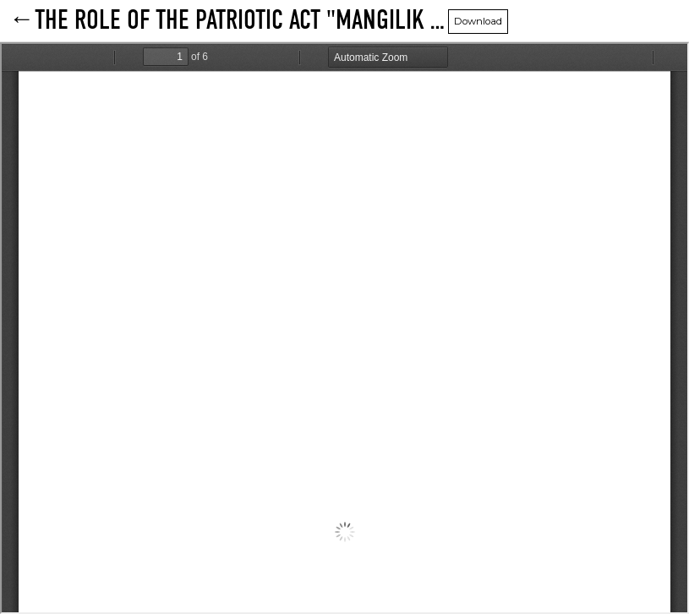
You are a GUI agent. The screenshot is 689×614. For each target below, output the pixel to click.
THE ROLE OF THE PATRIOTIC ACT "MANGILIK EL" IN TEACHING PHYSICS (241, 21)
